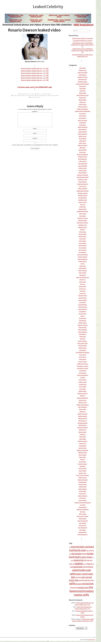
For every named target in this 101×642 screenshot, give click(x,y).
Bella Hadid (82, 141)
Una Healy (82, 505)
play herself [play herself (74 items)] (86, 577)
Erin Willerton (82, 252)
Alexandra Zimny (82, 81)
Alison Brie (83, 91)
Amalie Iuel (82, 102)
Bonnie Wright (83, 150)
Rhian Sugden (82, 455)
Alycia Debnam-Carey (83, 95)
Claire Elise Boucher (82, 184)
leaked (18, 95)
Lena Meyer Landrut (82, 366)
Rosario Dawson (46, 94)
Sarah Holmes (82, 468)
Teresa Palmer (82, 500)
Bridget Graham (82, 157)
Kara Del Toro (82, 314)
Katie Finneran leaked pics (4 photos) (82, 38)
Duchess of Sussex (82, 218)
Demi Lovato (82, 213)
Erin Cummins (82, 250)
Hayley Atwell (82, 268)
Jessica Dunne (82, 298)
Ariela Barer (82, 125)
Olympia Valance (82, 441)
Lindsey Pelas (82, 384)
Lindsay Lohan (82, 382)
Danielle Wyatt (82, 198)
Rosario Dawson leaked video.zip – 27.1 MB (34, 68)
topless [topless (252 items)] (89, 591)
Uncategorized (82, 507)
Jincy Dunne (82, 302)
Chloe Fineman (82, 182)
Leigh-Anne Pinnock (82, 364)
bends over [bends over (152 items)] (80, 550)
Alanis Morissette (82, 72)
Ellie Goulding (82, 234)
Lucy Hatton (82, 389)
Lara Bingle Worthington (82, 352)
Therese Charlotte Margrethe (82, 502)
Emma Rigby (82, 243)
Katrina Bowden (82, 329)
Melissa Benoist (82, 418)
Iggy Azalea (82, 275)
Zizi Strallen (82, 530)
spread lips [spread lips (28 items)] (73, 588)
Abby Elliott (82, 68)
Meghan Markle (82, 416)
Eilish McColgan (82, 220)
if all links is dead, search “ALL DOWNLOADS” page (34, 87)
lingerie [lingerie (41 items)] (89, 564)
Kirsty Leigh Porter (82, 343)
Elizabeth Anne (82, 225)
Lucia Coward (82, 386)
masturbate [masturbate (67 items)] (77, 566)
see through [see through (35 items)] (83, 580)
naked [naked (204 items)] (75, 570)
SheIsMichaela (83, 482)
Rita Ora (82, 459)
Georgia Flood (82, 261)
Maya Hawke (82, 409)
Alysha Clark (82, 97)
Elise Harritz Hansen (82, 222)
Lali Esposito (82, 350)
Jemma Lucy (82, 289)
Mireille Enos (82, 430)
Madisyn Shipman (83, 393)
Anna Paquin (82, 116)
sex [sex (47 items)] (77, 584)
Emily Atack (82, 238)
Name (35, 128)
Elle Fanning (82, 232)
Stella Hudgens (82, 489)
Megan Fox (83, 411)
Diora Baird (82, 216)
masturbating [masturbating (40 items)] (88, 567)
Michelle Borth (82, 425)
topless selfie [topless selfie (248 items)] (81, 594)
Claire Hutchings (82, 188)
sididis (38, 94)
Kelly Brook (82, 336)
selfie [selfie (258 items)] (72, 583)
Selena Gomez (83, 477)
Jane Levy (82, 284)
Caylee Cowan (82, 170)
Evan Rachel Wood (82, 254)
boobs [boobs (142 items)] (90, 553)
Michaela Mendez (82, 423)
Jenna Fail (82, 291)
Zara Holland (82, 523)
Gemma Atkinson (82, 259)
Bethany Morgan (82, 145)
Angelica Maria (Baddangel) (82, 111)
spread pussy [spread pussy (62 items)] (83, 587)
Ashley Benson (82, 129)
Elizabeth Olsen (82, 227)
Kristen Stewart (82, 345)
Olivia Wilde (82, 439)
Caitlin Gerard (82, 161)
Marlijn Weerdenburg (83, 405)
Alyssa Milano (82, 100)
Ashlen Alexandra (82, 127)
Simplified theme (91, 639)
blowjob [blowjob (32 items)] (84, 554)
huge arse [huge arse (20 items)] (89, 560)
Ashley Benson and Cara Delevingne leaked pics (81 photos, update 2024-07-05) (82, 50)
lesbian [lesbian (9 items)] (84, 564)
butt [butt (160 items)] (77, 556)
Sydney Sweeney (82, 496)
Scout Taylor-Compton (82, 475)
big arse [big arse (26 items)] (88, 550)
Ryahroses (82, 466)
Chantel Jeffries (82, 172)
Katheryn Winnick (82, 325)
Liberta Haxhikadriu (82, 375)
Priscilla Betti (82, 446)
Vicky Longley (82, 514)
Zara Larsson (82, 525)
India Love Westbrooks (82, 277)
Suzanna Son (82, 493)
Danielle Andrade (82, 193)
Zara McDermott (82, 527)
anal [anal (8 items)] (70, 547)
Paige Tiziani (82, 443)
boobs (14, 95)
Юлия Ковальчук (83, 534)
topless (49, 95)
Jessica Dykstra (82, 300)
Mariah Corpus (82, 402)
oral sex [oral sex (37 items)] (78, 577)
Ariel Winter (82, 122)
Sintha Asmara (82, 484)
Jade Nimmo (82, 282)
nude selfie (30, 95)
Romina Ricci (82, 461)
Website (35, 138)
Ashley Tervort (82, 136)
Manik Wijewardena (82, 398)
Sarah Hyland (82, 471)
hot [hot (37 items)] (85, 560)
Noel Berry (83, 434)
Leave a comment (35, 97)
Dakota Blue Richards (83, 191)
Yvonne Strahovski (82, 521)
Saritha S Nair (82, 473)
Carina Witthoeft (82, 166)
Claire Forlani (82, 186)
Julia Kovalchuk (82, 309)
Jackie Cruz (83, 279)
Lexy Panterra (82, 373)
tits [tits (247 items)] (83, 591)
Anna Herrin (82, 113)
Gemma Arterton (82, 257)
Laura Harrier (82, 357)
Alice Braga (82, 88)
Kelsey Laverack (82, 341)
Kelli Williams (82, 334)
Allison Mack (82, 93)
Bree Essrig (82, 152)
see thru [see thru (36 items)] (91, 580)
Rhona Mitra (82, 457)
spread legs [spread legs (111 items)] (88, 583)
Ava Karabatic (82, 138)
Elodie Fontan (82, 236)
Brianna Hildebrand (82, 154)
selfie (35, 95)
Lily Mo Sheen (82, 380)
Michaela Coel (82, 420)
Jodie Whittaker (82, 304)
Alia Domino (82, 86)
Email (35, 133)
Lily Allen (82, 377)
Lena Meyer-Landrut (82, 368)
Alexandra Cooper (83, 77)
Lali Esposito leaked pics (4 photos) (82, 40)
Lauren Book (82, 359)
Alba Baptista (82, 75)
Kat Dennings (82, 318)
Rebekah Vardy (82, 452)
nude (25, 95)
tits (46, 95)
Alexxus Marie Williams (82, 84)
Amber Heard (82, 104)
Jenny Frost (82, 293)
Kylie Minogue (82, 348)
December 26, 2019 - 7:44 (26, 94)
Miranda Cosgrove (82, 427)
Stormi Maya (82, 491)
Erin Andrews (82, 248)
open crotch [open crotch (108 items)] (82, 573)
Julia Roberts (82, 311)
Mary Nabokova (82, 407)
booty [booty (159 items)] (72, 556)
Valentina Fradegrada (83, 509)
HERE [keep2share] (83, 24)
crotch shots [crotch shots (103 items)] (86, 556)
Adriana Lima (82, 70)
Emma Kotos (82, 241)
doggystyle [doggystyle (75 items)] (78, 560)
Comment (35, 111)
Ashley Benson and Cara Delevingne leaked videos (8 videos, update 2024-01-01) (82, 44)
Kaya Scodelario (82, 332)
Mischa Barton (82, 432)
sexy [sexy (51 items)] (80, 583)
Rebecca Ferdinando (82, 450)
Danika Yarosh (82, 202)
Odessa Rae (82, 436)
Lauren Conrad (82, 361)
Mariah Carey (82, 400)
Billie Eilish (82, 147)
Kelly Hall (82, 339)
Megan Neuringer (82, 414)
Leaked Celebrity (48, 6)
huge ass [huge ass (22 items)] (72, 564)
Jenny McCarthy (82, 295)
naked (22, 95)
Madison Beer (82, 391)
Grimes (83, 263)
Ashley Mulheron (82, 134)
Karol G (82, 316)
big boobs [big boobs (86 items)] (76, 553)
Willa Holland (82, 518)
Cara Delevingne (82, 163)
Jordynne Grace (82, 307)
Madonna (82, 395)
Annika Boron (82, 118)
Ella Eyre (82, 229)
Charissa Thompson (82, 175)
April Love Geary (82, 120)
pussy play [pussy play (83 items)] (74, 580)
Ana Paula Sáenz (82, 106)
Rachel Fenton (82, 448)
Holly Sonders (82, 273)
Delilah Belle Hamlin (82, 211)
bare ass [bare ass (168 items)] (84, 546)
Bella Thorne (82, 143)
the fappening (41, 95)
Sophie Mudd (82, 486)
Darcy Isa (82, 204)
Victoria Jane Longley (82, 516)
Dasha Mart (82, 207)
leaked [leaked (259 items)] (79, 563)
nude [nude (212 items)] (82, 570)
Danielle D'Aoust (82, 195)
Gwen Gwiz (82, 266)
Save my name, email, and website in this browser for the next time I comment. (35, 145)
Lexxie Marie (82, 370)
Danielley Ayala (82, 200)
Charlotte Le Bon (82, 179)
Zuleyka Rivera (82, 532)
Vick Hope (82, 512)
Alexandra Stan (82, 79)
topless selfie (55, 95)
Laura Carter (82, 355)
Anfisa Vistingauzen (82, 109)
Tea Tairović (82, 498)
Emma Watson (82, 245)
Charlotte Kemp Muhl (83, 177)
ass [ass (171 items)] (77, 546)
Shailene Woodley (83, 480)
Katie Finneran (82, 327)
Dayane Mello (82, 209)
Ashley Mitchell (82, 132)
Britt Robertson (82, 159)
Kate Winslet (82, 320)
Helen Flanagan (82, 270)
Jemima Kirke (82, 286)
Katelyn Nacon (82, 323)
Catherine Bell (82, 168)
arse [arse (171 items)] (73, 546)
